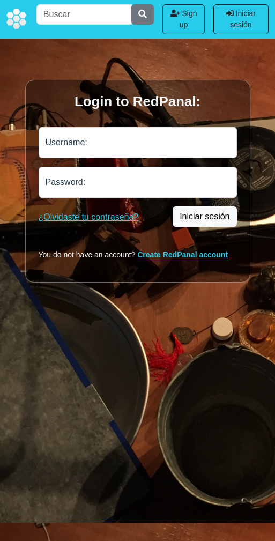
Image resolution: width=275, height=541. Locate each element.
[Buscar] (84, 14)
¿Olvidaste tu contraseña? (89, 216)
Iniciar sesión (241, 19)
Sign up (183, 19)
